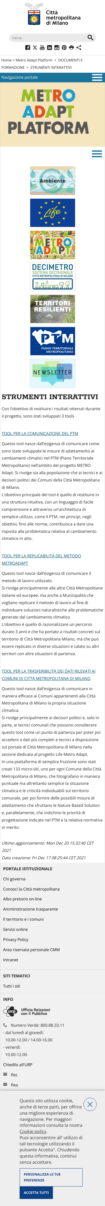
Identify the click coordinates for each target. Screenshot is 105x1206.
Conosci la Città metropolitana (31, 889)
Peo (14, 1085)
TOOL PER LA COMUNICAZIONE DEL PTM (40, 433)
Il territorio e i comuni (23, 919)
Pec (14, 1075)
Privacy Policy (15, 939)
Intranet (10, 960)
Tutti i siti (11, 986)
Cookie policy (33, 1131)
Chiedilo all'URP (18, 1065)
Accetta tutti (36, 1192)
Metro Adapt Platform (34, 60)
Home (6, 60)
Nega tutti (90, 1104)
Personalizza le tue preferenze (42, 1177)
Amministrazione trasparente (30, 909)
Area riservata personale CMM (31, 950)
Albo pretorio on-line (22, 899)
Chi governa (14, 879)
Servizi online (15, 929)
